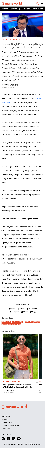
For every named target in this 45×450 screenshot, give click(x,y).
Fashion (5, 9)
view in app (38, 9)
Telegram (14, 312)
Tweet (20, 309)
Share (12, 309)
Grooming (15, 9)
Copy (33, 312)
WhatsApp (32, 309)
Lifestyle (26, 9)
